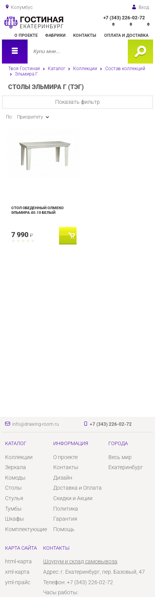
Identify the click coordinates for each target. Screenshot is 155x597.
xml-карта (17, 572)
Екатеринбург (125, 467)
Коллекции (85, 68)
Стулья (14, 498)
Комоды (15, 478)
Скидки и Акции (72, 498)
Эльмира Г (26, 74)
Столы (13, 488)
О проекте (26, 35)
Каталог (56, 68)
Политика (65, 509)
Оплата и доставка (126, 35)
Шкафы (14, 519)
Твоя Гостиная (24, 68)
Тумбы (13, 509)
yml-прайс (17, 582)
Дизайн (62, 478)
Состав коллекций (125, 68)
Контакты (84, 35)
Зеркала (15, 467)
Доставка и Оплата (77, 488)
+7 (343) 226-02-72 (124, 18)
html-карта (18, 561)
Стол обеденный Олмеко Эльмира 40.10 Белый (37, 210)
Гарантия (65, 519)
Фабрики (55, 35)
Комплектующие (26, 529)
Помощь (64, 529)
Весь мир (120, 457)
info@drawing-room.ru (35, 424)
